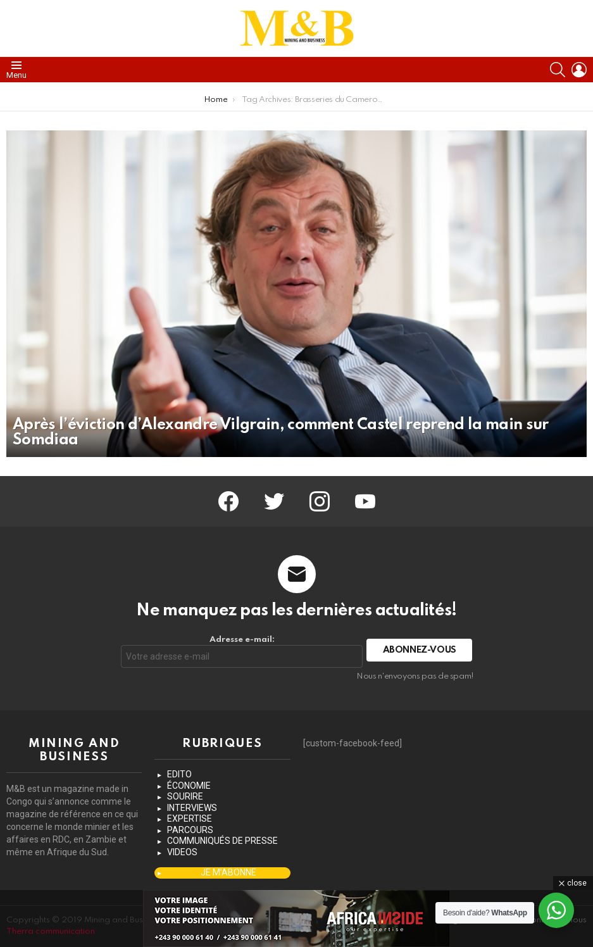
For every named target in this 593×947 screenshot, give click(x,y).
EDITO (179, 774)
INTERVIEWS (192, 808)
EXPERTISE (189, 818)
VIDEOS (182, 852)
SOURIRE (185, 796)
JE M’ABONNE (228, 872)
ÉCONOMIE (189, 786)
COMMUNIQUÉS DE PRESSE (222, 841)
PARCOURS (190, 830)
